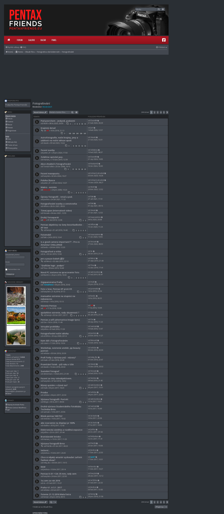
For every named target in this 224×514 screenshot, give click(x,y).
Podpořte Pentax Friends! (16, 105)
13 (85, 146)
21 (85, 169)
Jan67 (93, 457)
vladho (46, 425)
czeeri (45, 343)
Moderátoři (47, 107)
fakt (92, 196)
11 (85, 124)
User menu (11, 251)
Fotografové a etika (51, 251)
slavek (45, 143)
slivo (92, 312)
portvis (46, 199)
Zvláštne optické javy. (52, 157)
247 (85, 133)
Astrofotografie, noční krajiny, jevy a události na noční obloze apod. (59, 139)
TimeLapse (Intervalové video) (56, 210)
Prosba (44, 392)
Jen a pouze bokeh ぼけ (52, 258)
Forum (20, 39)
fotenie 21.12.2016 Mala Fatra (56, 494)
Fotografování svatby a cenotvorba (59, 203)
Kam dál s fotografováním (54, 340)
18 (76, 169)
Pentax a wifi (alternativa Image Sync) (60, 319)
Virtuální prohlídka (50, 326)
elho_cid (46, 190)
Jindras (46, 453)
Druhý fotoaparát (50, 217)
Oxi (44, 322)
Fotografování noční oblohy (55, 333)
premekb (94, 288)
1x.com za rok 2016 (50, 480)
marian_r (47, 159)
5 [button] (163, 112)
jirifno (45, 329)
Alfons (46, 206)
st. (44, 254)
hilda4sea (95, 436)
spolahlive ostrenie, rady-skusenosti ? (60, 312)
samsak (94, 326)
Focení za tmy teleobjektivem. (56, 378)
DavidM (94, 120)
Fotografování (41, 103)
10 (82, 124)
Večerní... (45, 450)
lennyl (48, 230)
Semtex (94, 378)
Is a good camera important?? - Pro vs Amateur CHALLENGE (60, 243)
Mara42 (94, 340)
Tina (45, 268)
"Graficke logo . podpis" (52, 265)
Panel (54, 39)
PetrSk (48, 446)
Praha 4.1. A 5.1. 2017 (51, 487)
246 (81, 133)
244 (74, 133)
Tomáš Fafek (48, 166)
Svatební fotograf (50, 371)
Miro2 (48, 261)
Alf (47, 130)
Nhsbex (8, 393)
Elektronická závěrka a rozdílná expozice (61, 429)
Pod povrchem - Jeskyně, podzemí (58, 120)
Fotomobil (46, 234)
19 (79, 169)
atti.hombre (95, 272)
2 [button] (154, 112)
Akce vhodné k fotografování (56, 163)
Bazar (43, 39)
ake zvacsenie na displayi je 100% (58, 422)
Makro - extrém (49, 187)
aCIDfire (46, 336)
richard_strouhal (97, 173)
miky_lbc (94, 357)
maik (93, 282)
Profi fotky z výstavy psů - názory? (58, 357)
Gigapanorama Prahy (51, 282)
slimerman (47, 374)
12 (82, 146)
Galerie (31, 39)
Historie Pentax (49, 305)
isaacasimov (96, 217)
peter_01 (47, 153)
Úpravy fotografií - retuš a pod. (57, 196)
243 (70, 133)
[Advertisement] (86, 76)
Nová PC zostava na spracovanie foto (60, 272)
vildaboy (94, 150)
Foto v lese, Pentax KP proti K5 (56, 288)
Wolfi (45, 123)
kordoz (94, 466)
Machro (46, 275)
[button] (167, 112)
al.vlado (94, 416)
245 (77, 133)
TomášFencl (48, 284)
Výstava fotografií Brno (53, 443)
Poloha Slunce (48, 180)
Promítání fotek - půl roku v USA (57, 364)
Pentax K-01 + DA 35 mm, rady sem (58, 473)
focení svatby (48, 150)
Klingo (45, 402)
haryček (46, 176)
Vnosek (46, 213)
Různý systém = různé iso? (54, 385)
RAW (43, 466)
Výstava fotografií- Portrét (54, 399)
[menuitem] (23, 47)
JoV (92, 127)
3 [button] (157, 112)
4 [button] (160, 112)
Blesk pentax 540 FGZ (51, 416)
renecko (46, 418)
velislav (46, 353)
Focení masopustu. (50, 173)
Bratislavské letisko (51, 436)
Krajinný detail (48, 127)
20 (82, 169)
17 (73, 169)
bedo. (45, 247)
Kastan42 (94, 163)
